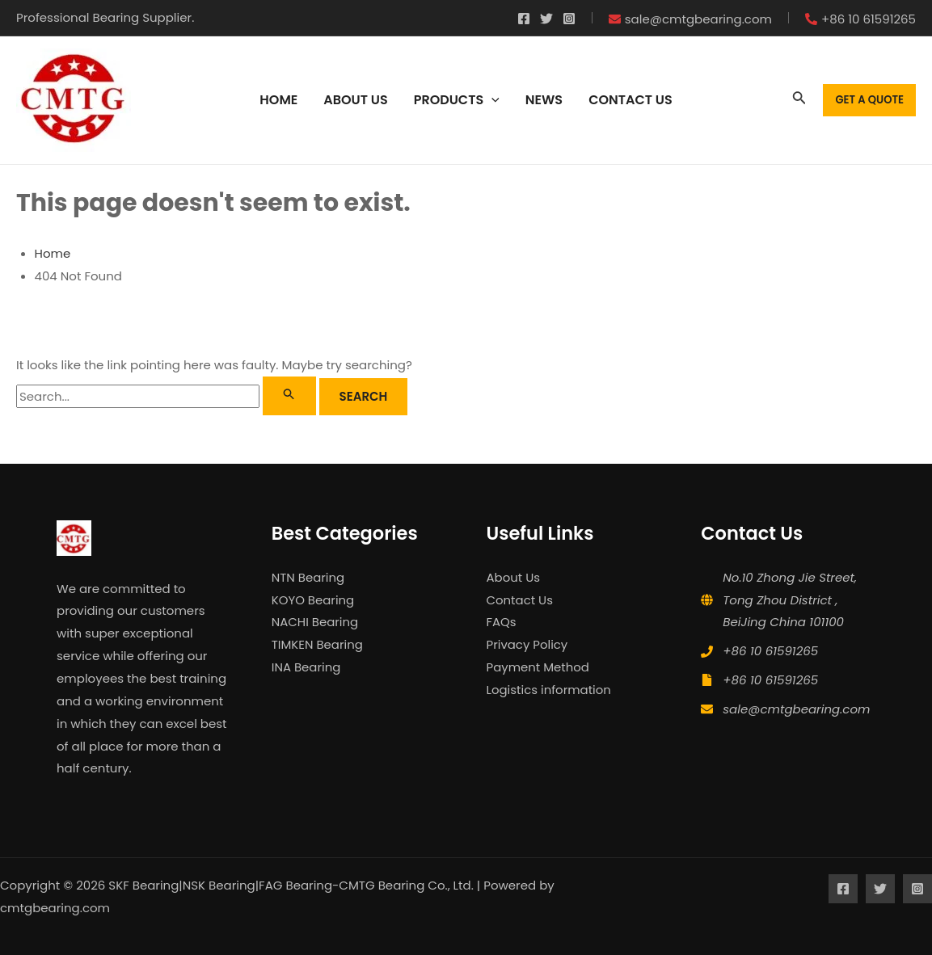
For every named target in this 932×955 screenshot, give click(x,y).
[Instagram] (569, 18)
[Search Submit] (289, 396)
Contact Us (520, 599)
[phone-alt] (860, 19)
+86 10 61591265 (770, 650)
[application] (491, 100)
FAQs (502, 621)
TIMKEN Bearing (318, 644)
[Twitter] (546, 18)
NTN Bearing (308, 577)
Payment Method (538, 666)
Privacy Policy (527, 644)
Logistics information (549, 689)
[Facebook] (523, 18)
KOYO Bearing (313, 599)
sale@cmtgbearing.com (796, 708)
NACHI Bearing (315, 621)
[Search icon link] (799, 100)
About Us (514, 577)
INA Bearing (306, 666)
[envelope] (690, 19)
